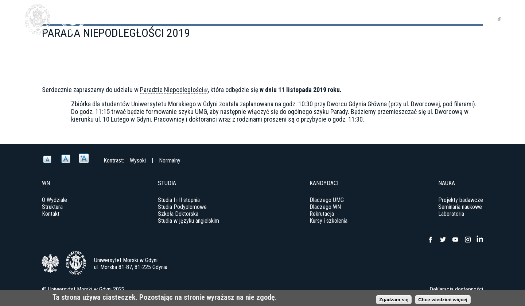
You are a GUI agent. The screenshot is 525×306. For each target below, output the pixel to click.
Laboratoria (451, 213)
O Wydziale (54, 199)
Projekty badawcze (460, 199)
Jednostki (446, 19)
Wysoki (138, 160)
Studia (377, 19)
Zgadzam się (393, 300)
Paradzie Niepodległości (174, 90)
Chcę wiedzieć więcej (442, 300)
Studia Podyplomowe (182, 206)
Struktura (52, 206)
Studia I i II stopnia (179, 199)
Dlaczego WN (325, 206)
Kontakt (50, 213)
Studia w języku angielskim (188, 220)
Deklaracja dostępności (456, 289)
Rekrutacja (322, 213)
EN (494, 19)
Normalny (169, 160)
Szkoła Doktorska (178, 213)
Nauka (409, 19)
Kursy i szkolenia (328, 220)
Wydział (343, 19)
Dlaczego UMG (327, 199)
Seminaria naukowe (460, 206)
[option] (262, 133)
